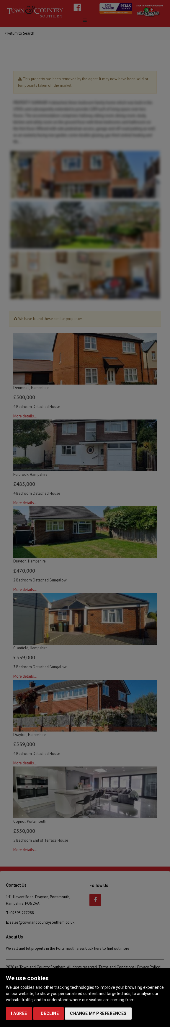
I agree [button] (19, 1013)
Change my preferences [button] (98, 1013)
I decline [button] (48, 1013)
